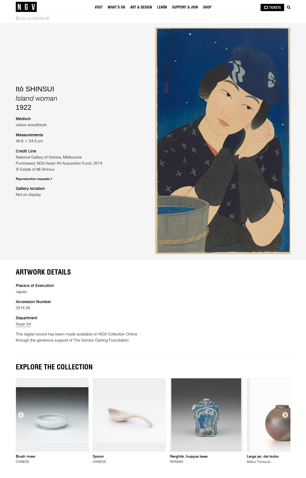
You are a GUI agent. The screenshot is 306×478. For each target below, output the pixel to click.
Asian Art (23, 324)
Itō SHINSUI (35, 89)
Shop (207, 7)
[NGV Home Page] (26, 7)
